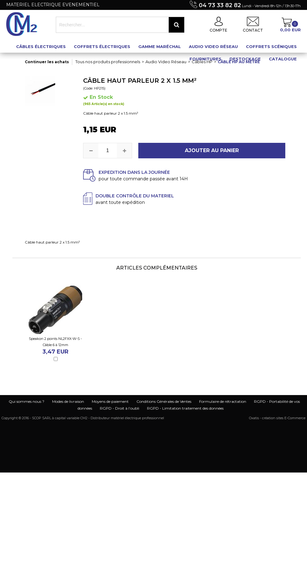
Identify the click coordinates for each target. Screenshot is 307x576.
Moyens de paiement (110, 401)
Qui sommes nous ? (26, 401)
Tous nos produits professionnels (107, 61)
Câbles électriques (41, 46)
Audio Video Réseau (213, 46)
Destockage (245, 58)
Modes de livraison (68, 401)
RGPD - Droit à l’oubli (119, 408)
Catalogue (283, 58)
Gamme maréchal (159, 46)
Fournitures (205, 58)
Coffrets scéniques (271, 46)
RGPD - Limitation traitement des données (185, 408)
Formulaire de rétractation (222, 401)
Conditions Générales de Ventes (163, 401)
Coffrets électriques (102, 46)
